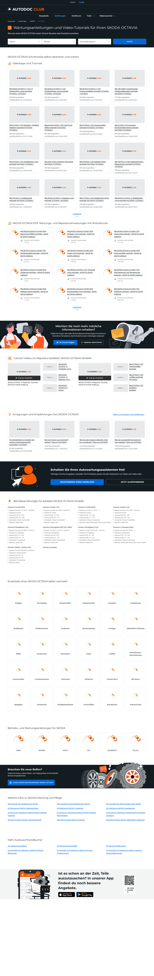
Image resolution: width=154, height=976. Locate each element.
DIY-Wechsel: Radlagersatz (116, 846)
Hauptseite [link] (11, 21)
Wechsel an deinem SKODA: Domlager (71, 820)
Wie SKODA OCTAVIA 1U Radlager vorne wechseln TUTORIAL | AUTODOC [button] (64, 377)
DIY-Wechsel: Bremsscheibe (67, 846)
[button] (90, 16)
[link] (44, 16)
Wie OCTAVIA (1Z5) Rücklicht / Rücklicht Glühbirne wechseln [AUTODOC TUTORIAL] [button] (136, 387)
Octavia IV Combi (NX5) (87, 507)
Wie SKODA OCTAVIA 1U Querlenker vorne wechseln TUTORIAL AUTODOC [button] (64, 366)
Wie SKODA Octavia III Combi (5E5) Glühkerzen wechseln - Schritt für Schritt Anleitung (35, 272)
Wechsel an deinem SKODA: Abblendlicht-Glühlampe (125, 820)
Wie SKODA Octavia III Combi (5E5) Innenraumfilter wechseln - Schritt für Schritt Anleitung (128, 253)
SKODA (32, 21)
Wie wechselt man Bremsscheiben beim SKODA (123, 804)
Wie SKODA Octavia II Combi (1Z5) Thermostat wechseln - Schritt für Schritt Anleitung (129, 234)
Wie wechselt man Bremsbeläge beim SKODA (73, 804)
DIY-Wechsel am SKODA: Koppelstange (120, 808)
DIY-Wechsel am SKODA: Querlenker (70, 808)
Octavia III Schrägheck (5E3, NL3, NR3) (57, 527)
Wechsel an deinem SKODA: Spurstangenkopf (24, 820)
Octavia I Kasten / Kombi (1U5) (19, 547)
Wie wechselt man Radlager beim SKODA (23, 804)
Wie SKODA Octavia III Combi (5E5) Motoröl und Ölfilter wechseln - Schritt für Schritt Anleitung (34, 234)
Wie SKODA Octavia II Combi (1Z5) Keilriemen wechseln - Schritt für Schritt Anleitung (128, 291)
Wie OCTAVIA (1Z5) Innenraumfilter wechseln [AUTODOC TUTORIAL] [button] (136, 366)
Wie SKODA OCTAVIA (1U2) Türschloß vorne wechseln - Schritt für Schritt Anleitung (81, 272)
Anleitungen (22, 21)
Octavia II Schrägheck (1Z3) (18, 527)
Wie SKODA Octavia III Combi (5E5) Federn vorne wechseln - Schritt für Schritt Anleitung (80, 253)
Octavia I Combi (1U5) (121, 507)
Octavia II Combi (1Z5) (51, 507)
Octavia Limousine (50, 547)
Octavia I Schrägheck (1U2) (88, 527)
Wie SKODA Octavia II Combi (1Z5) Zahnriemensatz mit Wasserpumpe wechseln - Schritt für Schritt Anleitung (128, 272)
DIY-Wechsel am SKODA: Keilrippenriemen (23, 808)
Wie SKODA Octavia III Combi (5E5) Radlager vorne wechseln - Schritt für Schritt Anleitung (81, 234)
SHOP (72, 2)
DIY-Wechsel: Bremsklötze (17, 846)
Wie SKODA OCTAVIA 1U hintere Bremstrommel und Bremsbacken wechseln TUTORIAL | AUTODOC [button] (65, 387)
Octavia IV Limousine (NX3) (123, 527)
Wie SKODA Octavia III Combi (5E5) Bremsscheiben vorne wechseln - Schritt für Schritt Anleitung (82, 291)
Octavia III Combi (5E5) (16, 507)
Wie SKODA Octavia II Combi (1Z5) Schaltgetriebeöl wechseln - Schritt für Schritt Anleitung (34, 253)
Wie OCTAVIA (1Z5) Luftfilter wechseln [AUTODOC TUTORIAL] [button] (136, 377)
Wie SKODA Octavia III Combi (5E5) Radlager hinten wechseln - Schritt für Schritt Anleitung (34, 291)
